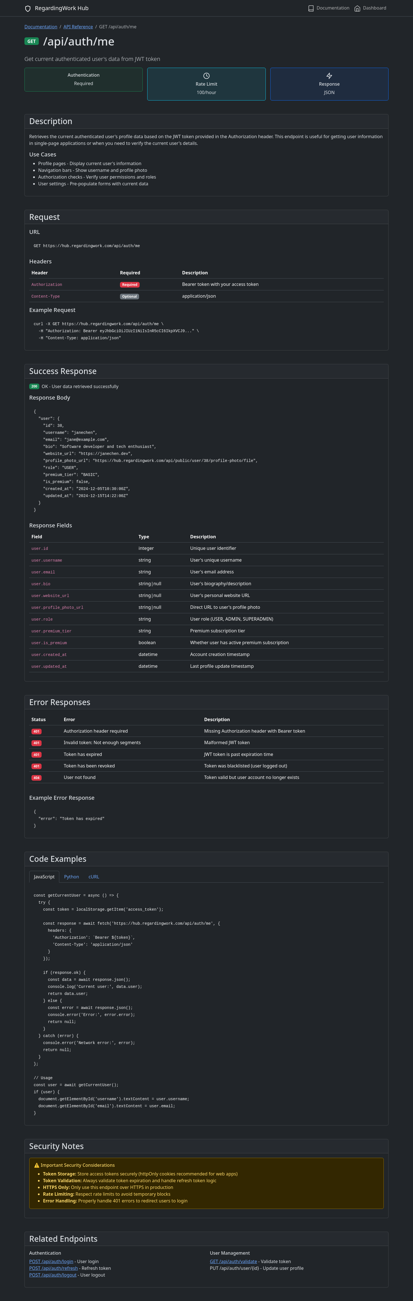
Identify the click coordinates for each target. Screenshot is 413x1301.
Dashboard (370, 8)
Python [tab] (71, 877)
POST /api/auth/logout (52, 1275)
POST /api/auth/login (51, 1261)
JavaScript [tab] (44, 877)
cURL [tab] (93, 877)
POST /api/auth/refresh (53, 1268)
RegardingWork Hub (56, 8)
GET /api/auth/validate (233, 1261)
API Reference (78, 27)
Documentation (329, 8)
